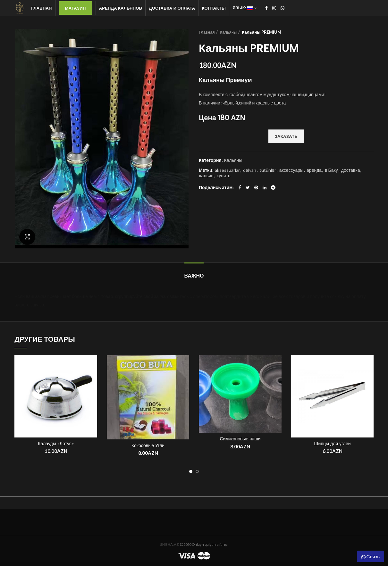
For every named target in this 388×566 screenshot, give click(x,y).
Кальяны (228, 32)
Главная (207, 32)
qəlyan (249, 170)
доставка (350, 170)
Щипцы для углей (332, 443)
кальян (206, 175)
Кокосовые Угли (147, 445)
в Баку (331, 170)
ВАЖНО (194, 275)
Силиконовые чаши (240, 439)
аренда (314, 170)
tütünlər (267, 170)
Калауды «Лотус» (56, 443)
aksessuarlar (227, 170)
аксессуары (291, 170)
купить (223, 175)
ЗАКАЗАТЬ (286, 136)
